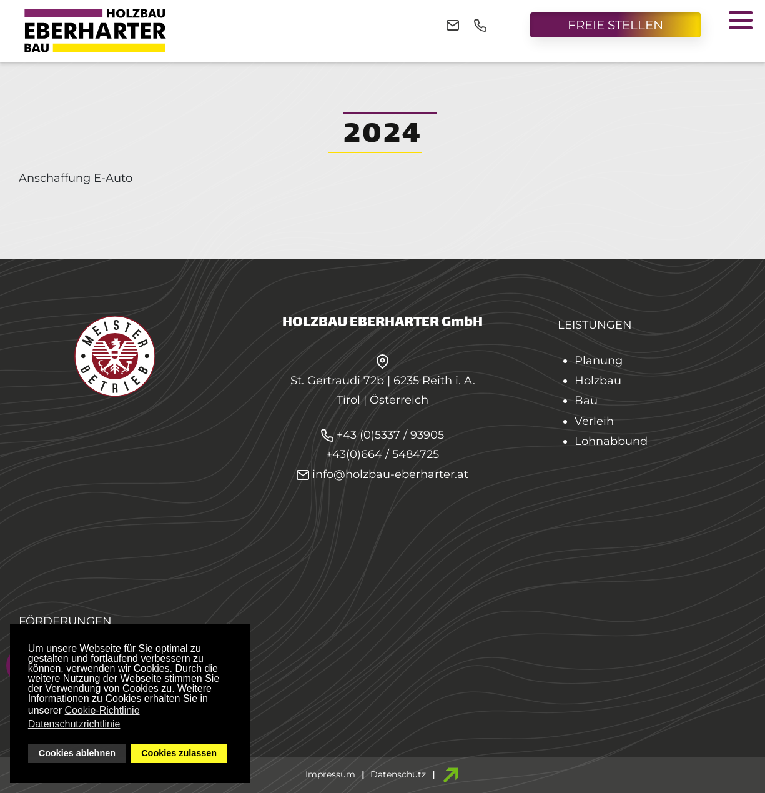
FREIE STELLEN (615, 24)
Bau (586, 400)
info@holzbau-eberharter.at (382, 474)
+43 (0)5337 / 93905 (390, 435)
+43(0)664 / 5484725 (382, 454)
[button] (741, 19)
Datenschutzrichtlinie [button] (74, 724)
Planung (599, 360)
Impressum (330, 774)
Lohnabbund (611, 441)
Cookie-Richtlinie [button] (102, 710)
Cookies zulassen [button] (179, 753)
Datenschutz (398, 774)
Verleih (594, 421)
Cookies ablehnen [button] (77, 753)
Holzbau (598, 380)
